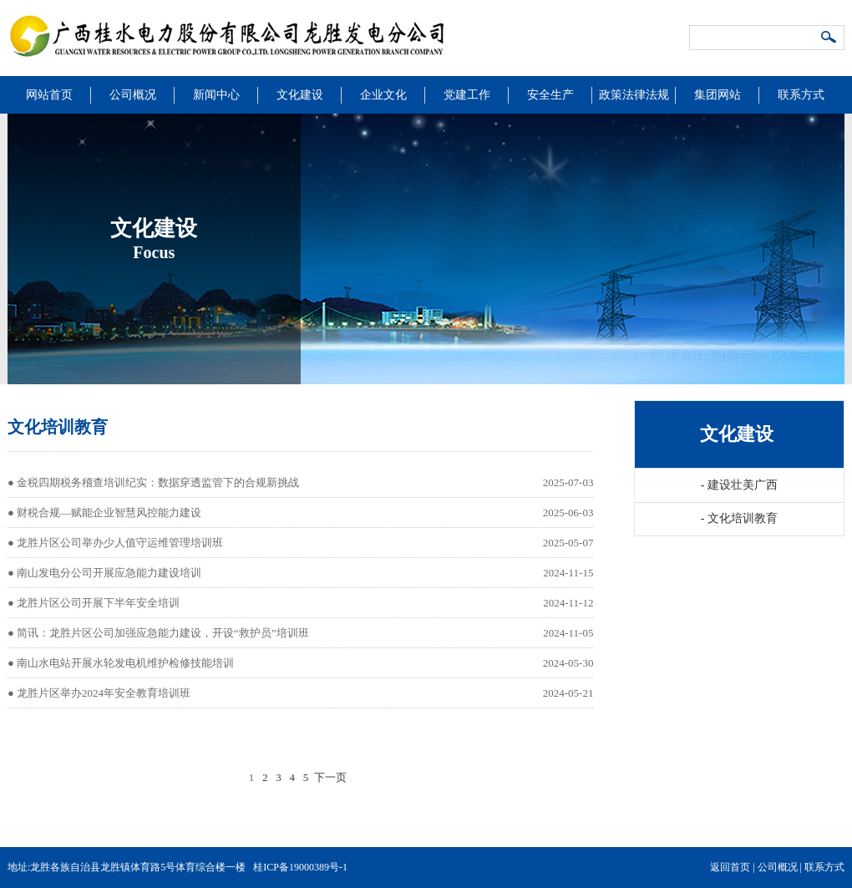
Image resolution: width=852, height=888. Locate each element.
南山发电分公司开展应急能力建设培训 (109, 572)
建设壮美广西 (739, 485)
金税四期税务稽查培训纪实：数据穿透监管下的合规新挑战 (158, 482)
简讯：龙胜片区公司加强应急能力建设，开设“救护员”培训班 (163, 633)
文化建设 (299, 95)
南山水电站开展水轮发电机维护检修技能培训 (125, 663)
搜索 (829, 38)
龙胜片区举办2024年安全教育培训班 (103, 693)
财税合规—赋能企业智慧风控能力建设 (109, 512)
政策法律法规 (634, 95)
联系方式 (801, 95)
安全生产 (550, 95)
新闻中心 (216, 95)
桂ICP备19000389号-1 (300, 867)
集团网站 (717, 95)
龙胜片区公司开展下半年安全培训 (98, 602)
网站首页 (49, 95)
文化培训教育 (739, 518)
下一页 (330, 777)
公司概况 (132, 95)
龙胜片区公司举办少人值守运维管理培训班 (120, 542)
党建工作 (467, 95)
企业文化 (383, 95)
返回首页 (730, 867)
